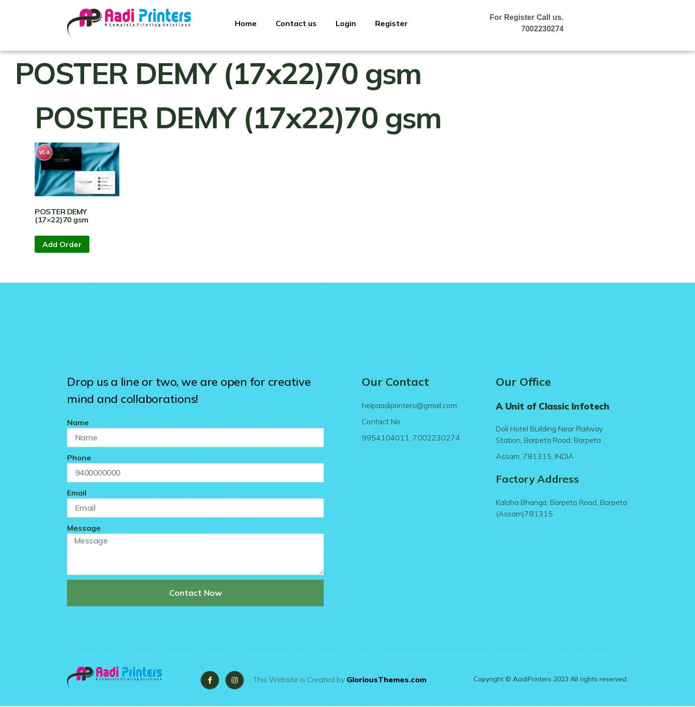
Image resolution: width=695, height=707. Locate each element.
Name (78, 422)
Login (346, 23)
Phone (79, 457)
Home (246, 23)
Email (77, 492)
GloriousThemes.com (389, 680)
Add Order (62, 244)
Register (391, 23)
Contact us (296, 23)
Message (84, 528)
